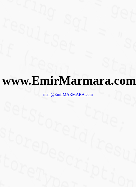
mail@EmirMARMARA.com (68, 94)
